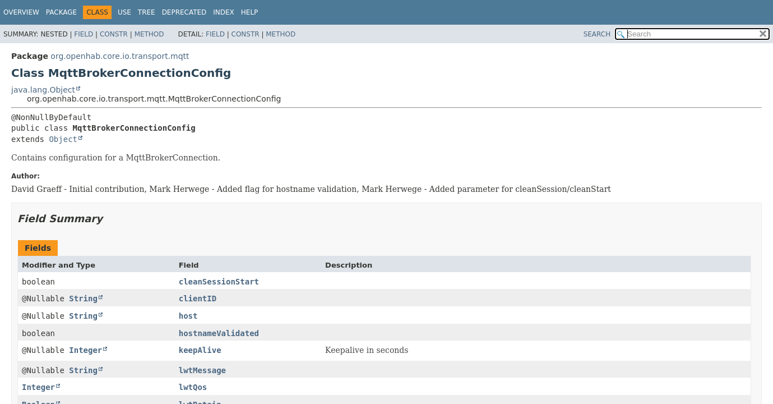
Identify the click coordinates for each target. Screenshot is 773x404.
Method (149, 34)
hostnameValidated (219, 333)
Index (223, 12)
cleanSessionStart (219, 281)
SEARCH (597, 34)
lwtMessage (202, 370)
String (83, 298)
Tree (146, 12)
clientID (197, 298)
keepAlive (200, 350)
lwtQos (193, 387)
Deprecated (184, 12)
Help (249, 12)
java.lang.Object (43, 89)
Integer (85, 350)
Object (63, 139)
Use (124, 12)
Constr (114, 34)
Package (61, 12)
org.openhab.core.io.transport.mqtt (119, 56)
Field (83, 34)
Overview (21, 12)
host (188, 315)
